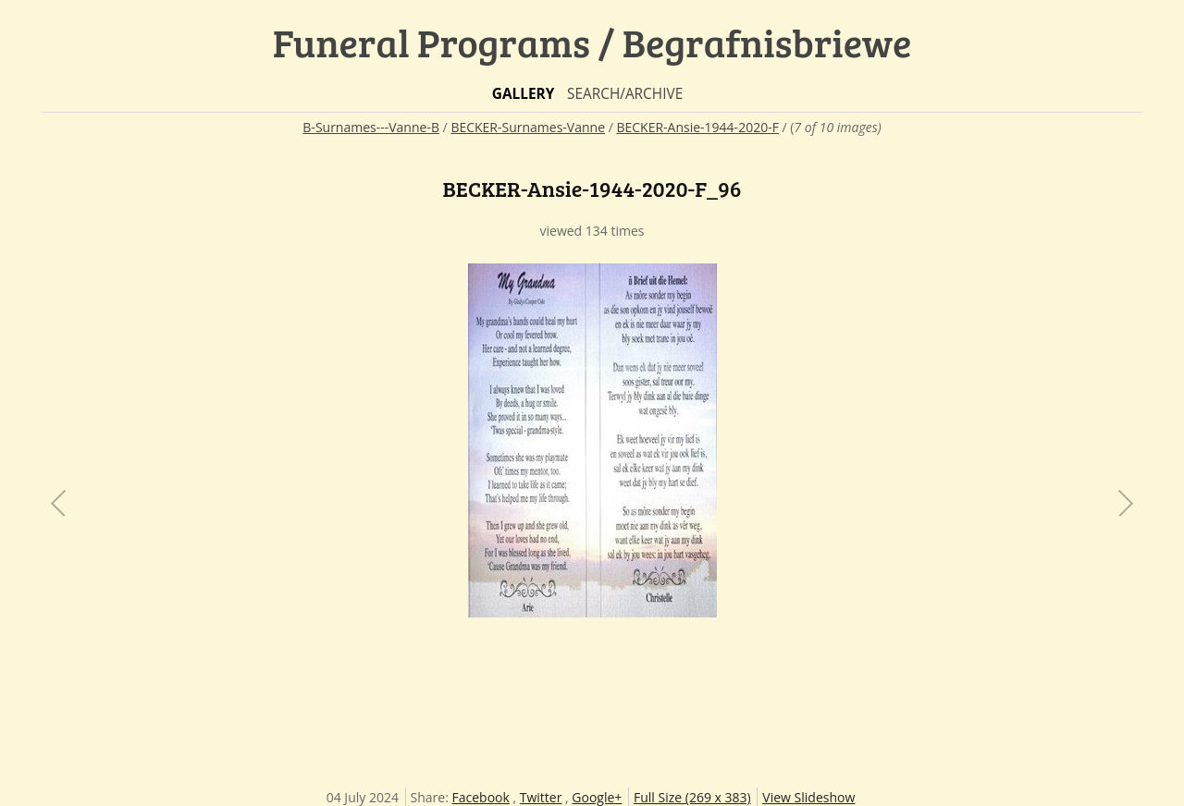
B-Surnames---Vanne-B (370, 127)
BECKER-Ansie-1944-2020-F (697, 127)
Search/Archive (625, 94)
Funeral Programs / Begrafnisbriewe (592, 42)
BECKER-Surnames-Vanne (527, 127)
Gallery (523, 94)
